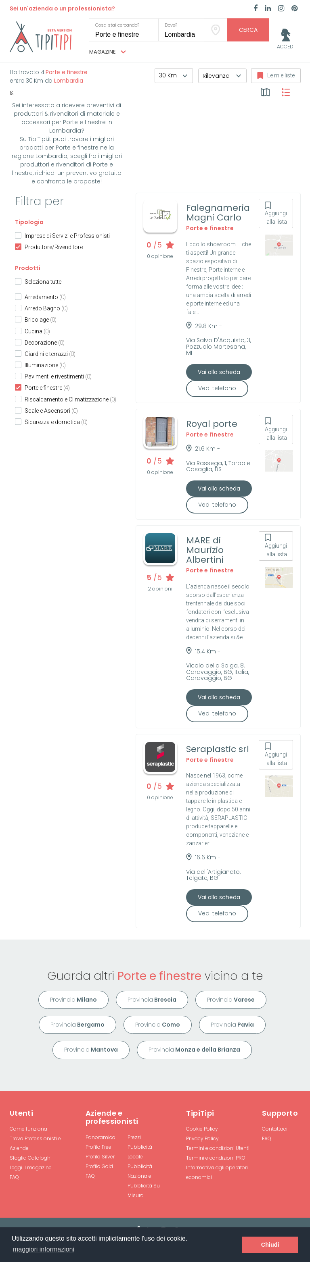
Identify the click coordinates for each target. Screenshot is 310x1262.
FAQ (14, 1177)
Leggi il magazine (31, 1167)
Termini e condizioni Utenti (217, 1148)
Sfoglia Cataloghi (31, 1157)
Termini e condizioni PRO (215, 1157)
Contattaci (274, 1128)
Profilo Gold (99, 1166)
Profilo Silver (100, 1156)
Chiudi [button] (270, 1244)
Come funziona (28, 1128)
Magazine (107, 52)
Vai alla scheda (219, 372)
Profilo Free (98, 1146)
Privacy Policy (202, 1138)
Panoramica (100, 1137)
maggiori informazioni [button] (43, 1249)
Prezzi (134, 1137)
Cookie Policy (202, 1128)
